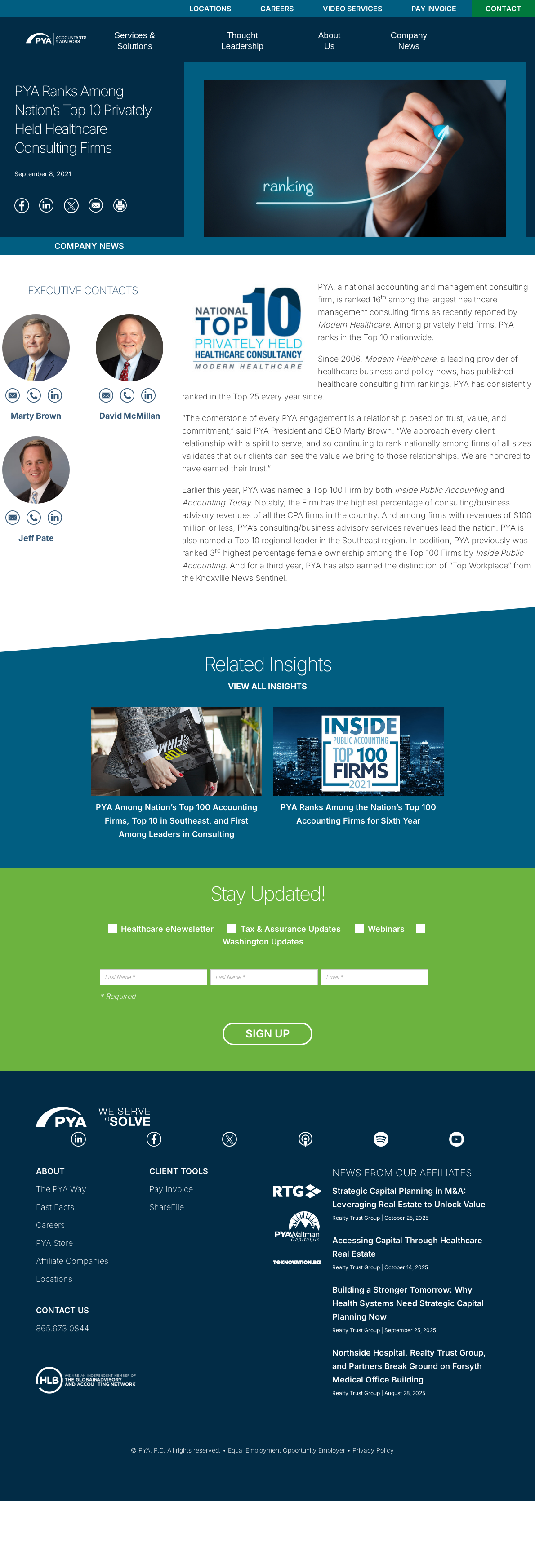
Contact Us (62, 1310)
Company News (89, 246)
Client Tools (178, 1171)
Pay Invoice (433, 8)
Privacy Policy (373, 1450)
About (50, 1171)
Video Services (352, 8)
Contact (504, 8)
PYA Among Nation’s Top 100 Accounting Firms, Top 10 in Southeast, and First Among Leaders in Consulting (176, 820)
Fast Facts (55, 1207)
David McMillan (129, 416)
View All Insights (267, 686)
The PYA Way (61, 1189)
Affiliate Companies (72, 1261)
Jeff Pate (36, 538)
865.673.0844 (62, 1328)
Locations (210, 8)
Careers (277, 8)
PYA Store (54, 1243)
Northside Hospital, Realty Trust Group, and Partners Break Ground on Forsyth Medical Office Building (409, 1366)
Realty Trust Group (356, 1217)
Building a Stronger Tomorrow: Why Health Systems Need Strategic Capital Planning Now (408, 1303)
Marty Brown (36, 416)
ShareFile (166, 1207)
